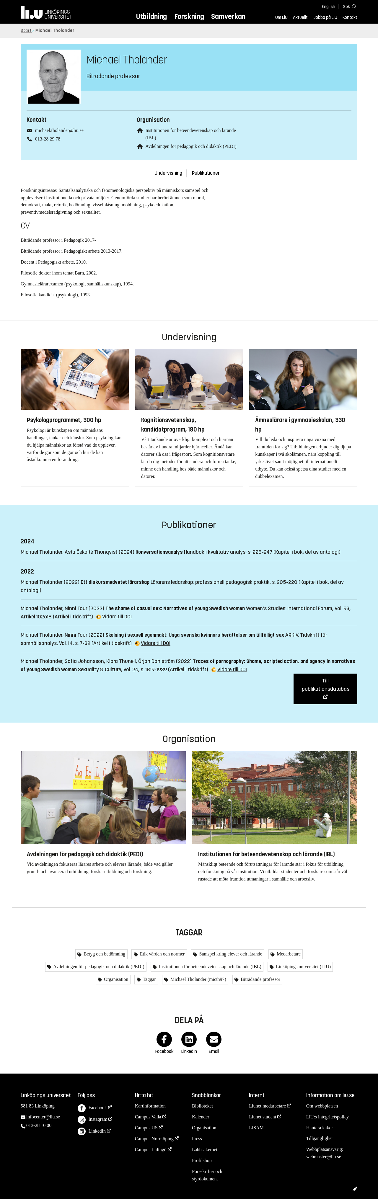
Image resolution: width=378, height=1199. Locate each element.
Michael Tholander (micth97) (197, 979)
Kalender (200, 1116)
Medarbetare (288, 953)
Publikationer (206, 173)
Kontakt (350, 17)
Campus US (146, 1127)
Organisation (115, 979)
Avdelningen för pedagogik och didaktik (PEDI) (191, 146)
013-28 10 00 (38, 1125)
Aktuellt (300, 17)
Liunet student (262, 1116)
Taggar (149, 979)
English (328, 6)
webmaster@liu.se (323, 1156)
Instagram (92, 1120)
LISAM (256, 1127)
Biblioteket (202, 1105)
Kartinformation (150, 1105)
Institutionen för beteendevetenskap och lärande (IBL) (209, 966)
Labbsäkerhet (204, 1149)
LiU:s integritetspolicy (327, 1116)
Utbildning (151, 16)
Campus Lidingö (151, 1149)
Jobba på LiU (325, 17)
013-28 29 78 (47, 138)
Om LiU (281, 17)
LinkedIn (92, 1132)
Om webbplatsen (322, 1105)
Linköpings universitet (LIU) (303, 966)
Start (26, 30)
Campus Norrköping (154, 1138)
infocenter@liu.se (43, 1116)
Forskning (189, 16)
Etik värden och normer (162, 953)
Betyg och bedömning (103, 953)
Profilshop (202, 1160)
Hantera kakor (319, 1127)
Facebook (92, 1108)
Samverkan (228, 16)
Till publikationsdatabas (325, 684)
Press (197, 1138)
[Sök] (348, 6)
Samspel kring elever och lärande (230, 953)
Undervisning (168, 173)
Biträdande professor (259, 979)
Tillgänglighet (319, 1138)
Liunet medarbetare (267, 1105)
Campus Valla (148, 1116)
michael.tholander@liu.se (59, 130)
